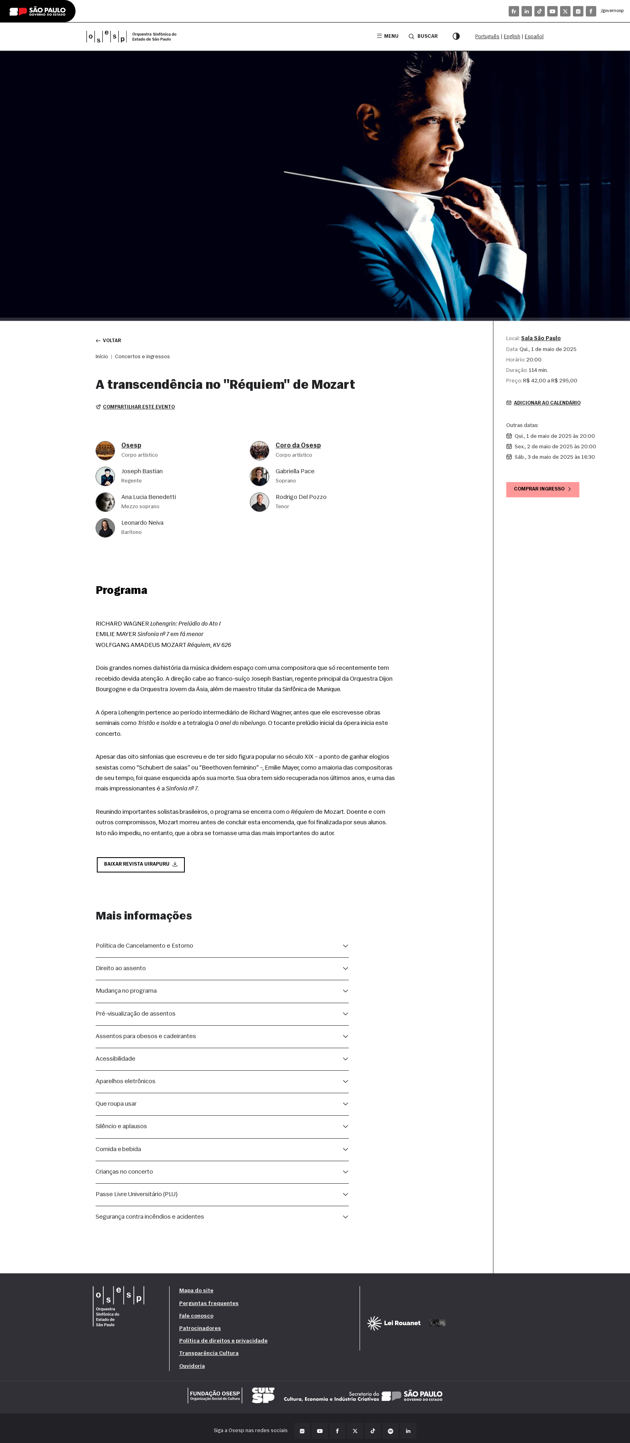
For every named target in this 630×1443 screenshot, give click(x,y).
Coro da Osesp (298, 446)
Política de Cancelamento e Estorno (144, 948)
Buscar (422, 36)
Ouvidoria (192, 1368)
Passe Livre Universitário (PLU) (137, 1196)
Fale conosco (196, 1318)
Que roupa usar (116, 1106)
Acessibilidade (115, 1061)
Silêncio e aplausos (121, 1129)
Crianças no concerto (124, 1174)
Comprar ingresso (544, 490)
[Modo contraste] (456, 36)
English (512, 36)
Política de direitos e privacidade (223, 1343)
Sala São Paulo (541, 339)
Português (487, 36)
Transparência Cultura (209, 1356)
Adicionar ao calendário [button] (545, 403)
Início (102, 357)
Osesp (131, 446)
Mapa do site (196, 1293)
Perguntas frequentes (209, 1306)
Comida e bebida (118, 1151)
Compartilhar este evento (137, 408)
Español (534, 36)
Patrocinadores (200, 1331)
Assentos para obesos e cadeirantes (146, 1038)
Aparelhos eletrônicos (125, 1083)
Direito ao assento (121, 970)
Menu (386, 36)
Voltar (109, 341)
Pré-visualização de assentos (136, 1016)
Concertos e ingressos (142, 357)
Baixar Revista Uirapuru (142, 866)
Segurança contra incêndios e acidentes (150, 1219)
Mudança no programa (126, 993)
